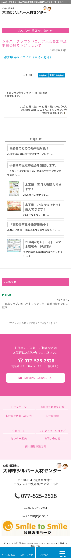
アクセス (44, 554)
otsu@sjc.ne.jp (38, 515)
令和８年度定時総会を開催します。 (33, 165)
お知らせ (11, 281)
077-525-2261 (37, 508)
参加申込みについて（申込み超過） (28, 57)
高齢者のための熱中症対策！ (29, 148)
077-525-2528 (35, 362)
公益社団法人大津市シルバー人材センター (39, 543)
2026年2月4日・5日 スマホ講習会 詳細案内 (43, 244)
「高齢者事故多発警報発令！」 (30, 224)
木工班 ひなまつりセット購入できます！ (43, 206)
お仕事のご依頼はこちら (37, 378)
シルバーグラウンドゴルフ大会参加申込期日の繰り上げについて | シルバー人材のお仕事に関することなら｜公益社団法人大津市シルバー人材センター (33, 1)
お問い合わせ (26, 554)
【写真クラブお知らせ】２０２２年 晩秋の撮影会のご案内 (35, 305)
